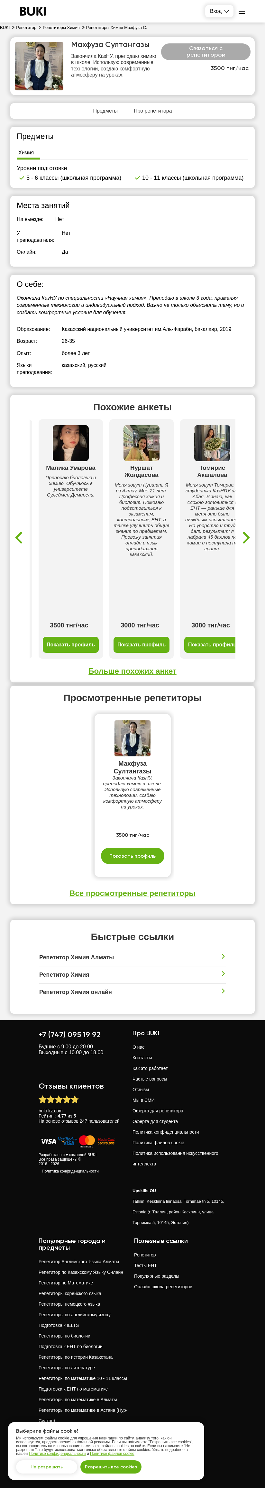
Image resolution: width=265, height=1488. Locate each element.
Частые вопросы (149, 1079)
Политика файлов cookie (158, 1142)
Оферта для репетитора (157, 1110)
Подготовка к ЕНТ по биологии (71, 1346)
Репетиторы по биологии (64, 1335)
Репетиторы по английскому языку (75, 1314)
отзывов (69, 1121)
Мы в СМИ (143, 1100)
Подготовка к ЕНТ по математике (73, 1389)
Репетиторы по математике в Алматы (78, 1399)
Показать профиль (71, 644)
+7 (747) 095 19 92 (70, 1034)
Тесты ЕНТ (145, 1265)
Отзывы (140, 1089)
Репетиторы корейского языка (70, 1293)
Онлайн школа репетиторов (163, 1286)
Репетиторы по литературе (67, 1367)
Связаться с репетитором (206, 51)
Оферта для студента (155, 1121)
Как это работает (150, 1068)
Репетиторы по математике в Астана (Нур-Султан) (83, 1415)
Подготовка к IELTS (59, 1325)
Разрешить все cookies (111, 1467)
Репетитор (145, 1254)
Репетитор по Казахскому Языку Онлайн (81, 1272)
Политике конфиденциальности (57, 1453)
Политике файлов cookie (112, 1453)
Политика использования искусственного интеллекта (175, 1158)
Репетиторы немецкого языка (69, 1304)
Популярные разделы (156, 1276)
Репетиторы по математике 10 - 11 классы (83, 1378)
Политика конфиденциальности (70, 1171)
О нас (138, 1047)
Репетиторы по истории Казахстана (76, 1357)
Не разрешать (47, 1467)
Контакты (142, 1057)
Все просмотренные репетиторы (132, 893)
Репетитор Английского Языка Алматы (79, 1261)
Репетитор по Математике (66, 1282)
